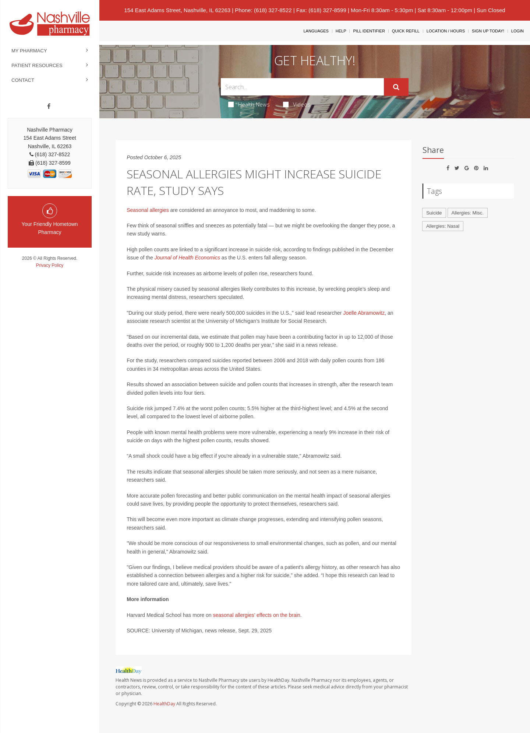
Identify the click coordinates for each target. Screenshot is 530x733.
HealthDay (164, 704)
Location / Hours (446, 31)
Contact (22, 80)
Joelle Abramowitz (364, 313)
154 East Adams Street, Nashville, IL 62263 (177, 10)
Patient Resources (37, 65)
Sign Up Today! (488, 31)
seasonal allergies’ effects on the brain (256, 615)
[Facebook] (48, 106)
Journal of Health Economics (187, 258)
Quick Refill (406, 31)
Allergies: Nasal (442, 226)
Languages (315, 31)
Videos (296, 104)
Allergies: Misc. (468, 213)
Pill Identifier (369, 31)
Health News (249, 104)
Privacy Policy (50, 265)
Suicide (434, 213)
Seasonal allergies (148, 210)
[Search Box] (302, 86)
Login (517, 31)
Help (341, 31)
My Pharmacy (29, 50)
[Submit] (396, 87)
